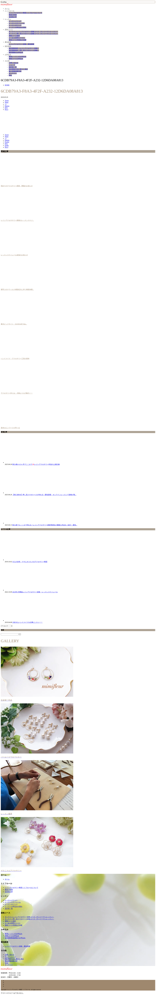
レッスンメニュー (15, 21)
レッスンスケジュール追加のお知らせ (14, 255)
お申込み (8, 54)
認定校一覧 (13, 67)
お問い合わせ (13, 63)
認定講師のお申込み (16, 52)
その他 (7, 61)
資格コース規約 (14, 36)
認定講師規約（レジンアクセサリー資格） (24, 48)
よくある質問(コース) (12, 923)
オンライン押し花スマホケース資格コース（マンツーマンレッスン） (33, 33)
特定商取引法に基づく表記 (18, 69)
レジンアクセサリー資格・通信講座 (21, 44)
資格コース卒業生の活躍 (17, 40)
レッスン (8, 19)
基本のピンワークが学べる (10, 428)
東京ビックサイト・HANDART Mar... (14, 324)
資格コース (9, 29)
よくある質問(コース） (17, 38)
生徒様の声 (13, 17)
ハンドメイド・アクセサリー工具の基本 (15, 358)
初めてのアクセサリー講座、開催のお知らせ (17, 186)
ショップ (12, 65)
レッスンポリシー (15, 25)
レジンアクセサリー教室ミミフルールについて (25, 13)
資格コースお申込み (16, 59)
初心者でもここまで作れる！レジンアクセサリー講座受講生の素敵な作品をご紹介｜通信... (44, 525)
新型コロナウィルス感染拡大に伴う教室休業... (17, 289)
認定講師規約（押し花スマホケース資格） (24, 50)
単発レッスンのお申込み (17, 56)
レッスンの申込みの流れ (17, 27)
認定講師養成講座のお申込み (15, 938)
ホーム (7, 8)
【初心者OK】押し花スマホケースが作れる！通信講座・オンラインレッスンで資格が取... (44, 495)
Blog (10, 75)
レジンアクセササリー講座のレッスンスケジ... (17, 220)
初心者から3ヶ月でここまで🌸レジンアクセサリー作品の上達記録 (36, 464)
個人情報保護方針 (15, 71)
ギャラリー (13, 73)
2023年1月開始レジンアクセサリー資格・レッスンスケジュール (35, 592)
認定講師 (8, 46)
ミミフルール (9, 11)
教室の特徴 (13, 15)
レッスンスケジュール (17, 23)
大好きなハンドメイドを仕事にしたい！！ (27, 622)
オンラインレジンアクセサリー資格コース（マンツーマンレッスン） (33, 31)
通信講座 (8, 42)
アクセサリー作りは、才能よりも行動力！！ (17, 393)
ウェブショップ (10, 957)
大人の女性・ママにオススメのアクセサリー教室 (29, 562)
